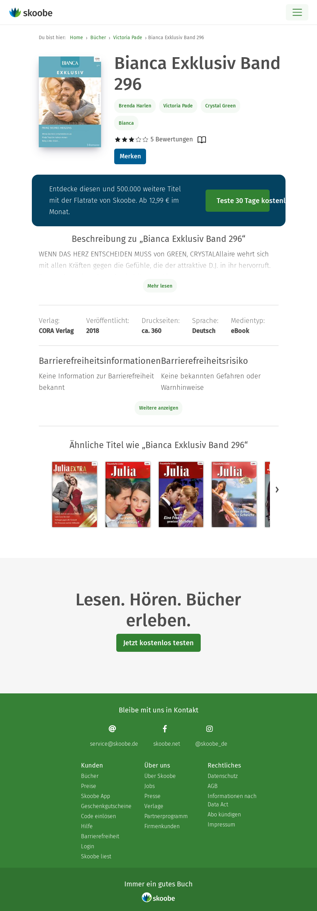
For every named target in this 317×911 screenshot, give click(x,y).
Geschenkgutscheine (105, 806)
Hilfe (87, 826)
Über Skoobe (160, 776)
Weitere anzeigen (158, 408)
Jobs (149, 786)
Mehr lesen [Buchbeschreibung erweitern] (159, 286)
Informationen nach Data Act (232, 800)
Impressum (221, 824)
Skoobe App (95, 796)
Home (76, 38)
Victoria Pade (127, 38)
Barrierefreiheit (100, 836)
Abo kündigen (224, 814)
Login (87, 846)
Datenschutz (223, 776)
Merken (130, 156)
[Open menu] (297, 12)
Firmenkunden (162, 826)
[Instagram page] (211, 736)
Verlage (153, 806)
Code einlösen (98, 816)
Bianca (126, 123)
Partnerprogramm (166, 816)
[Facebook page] (166, 736)
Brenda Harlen (135, 106)
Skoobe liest (96, 856)
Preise (88, 786)
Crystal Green (220, 106)
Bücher (98, 38)
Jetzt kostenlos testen (158, 643)
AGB (213, 786)
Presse (152, 796)
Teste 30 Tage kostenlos (243, 200)
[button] (277, 489)
